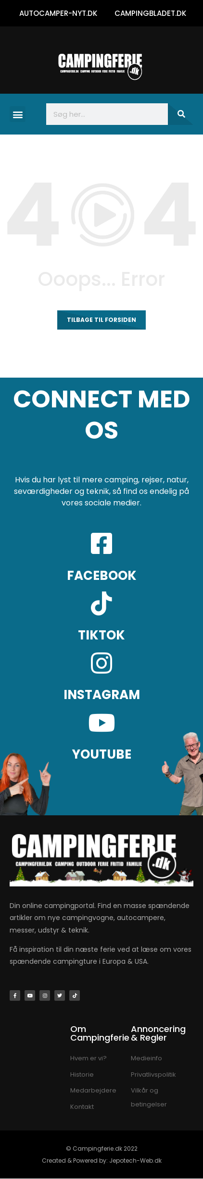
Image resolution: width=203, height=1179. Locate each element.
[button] (17, 114)
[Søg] (180, 114)
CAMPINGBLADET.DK (150, 13)
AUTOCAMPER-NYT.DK (58, 13)
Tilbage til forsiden (101, 320)
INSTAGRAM (101, 694)
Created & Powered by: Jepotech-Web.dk (102, 1160)
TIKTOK (101, 635)
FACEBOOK (102, 575)
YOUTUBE (101, 754)
